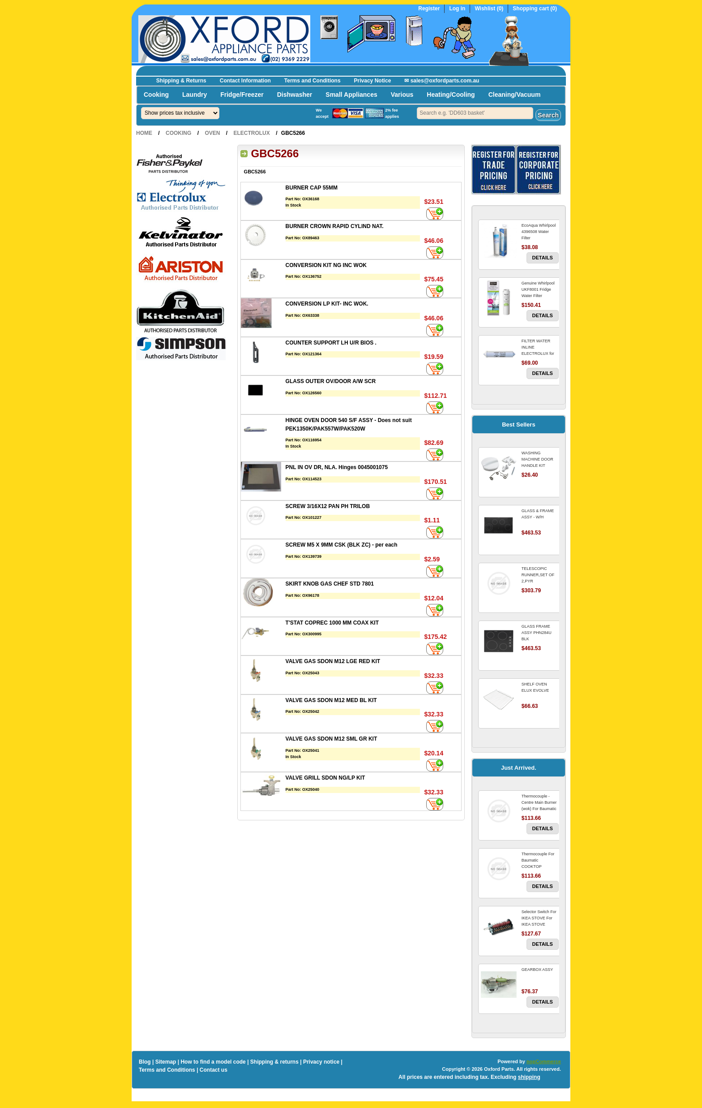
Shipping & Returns (181, 81)
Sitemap (165, 1062)
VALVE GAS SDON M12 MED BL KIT (331, 700)
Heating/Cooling (451, 94)
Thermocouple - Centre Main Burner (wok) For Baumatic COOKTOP (539, 805)
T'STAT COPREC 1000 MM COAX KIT (332, 623)
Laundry (194, 94)
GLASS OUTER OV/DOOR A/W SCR (331, 381)
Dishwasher (294, 94)
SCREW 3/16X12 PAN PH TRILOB (328, 506)
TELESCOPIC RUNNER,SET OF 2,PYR (538, 574)
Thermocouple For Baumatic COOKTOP (538, 860)
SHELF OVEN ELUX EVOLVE (535, 687)
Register (429, 8)
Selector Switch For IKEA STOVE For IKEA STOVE (539, 918)
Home (144, 133)
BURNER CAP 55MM (312, 188)
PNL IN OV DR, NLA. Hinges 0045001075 (337, 467)
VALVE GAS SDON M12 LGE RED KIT (333, 661)
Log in (457, 8)
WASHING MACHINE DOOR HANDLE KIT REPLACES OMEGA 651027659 (540, 465)
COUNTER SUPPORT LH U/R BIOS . (331, 343)
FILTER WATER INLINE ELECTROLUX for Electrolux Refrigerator (538, 353)
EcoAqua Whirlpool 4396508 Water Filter (539, 231)
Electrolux (251, 133)
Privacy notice (321, 1062)
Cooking (156, 94)
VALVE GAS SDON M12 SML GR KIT (331, 739)
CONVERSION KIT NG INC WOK (326, 265)
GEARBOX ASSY (537, 969)
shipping (529, 1077)
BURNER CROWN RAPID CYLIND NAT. (335, 226)
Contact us (213, 1070)
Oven (212, 133)
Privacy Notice (372, 81)
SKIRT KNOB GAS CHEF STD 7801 (330, 584)
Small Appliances (351, 94)
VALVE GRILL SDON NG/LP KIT (325, 778)
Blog (145, 1062)
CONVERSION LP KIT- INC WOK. (327, 304)
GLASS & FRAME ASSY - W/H (538, 514)
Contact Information (245, 81)
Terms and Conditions (312, 81)
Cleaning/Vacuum (514, 94)
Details (542, 257)
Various (402, 94)
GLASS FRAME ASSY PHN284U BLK (537, 632)
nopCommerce (543, 1061)
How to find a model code (212, 1062)
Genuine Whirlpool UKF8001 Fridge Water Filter (538, 289)
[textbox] (475, 113)
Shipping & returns (274, 1062)
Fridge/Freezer (241, 94)
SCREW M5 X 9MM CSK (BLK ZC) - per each (342, 545)
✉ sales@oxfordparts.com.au (441, 81)
